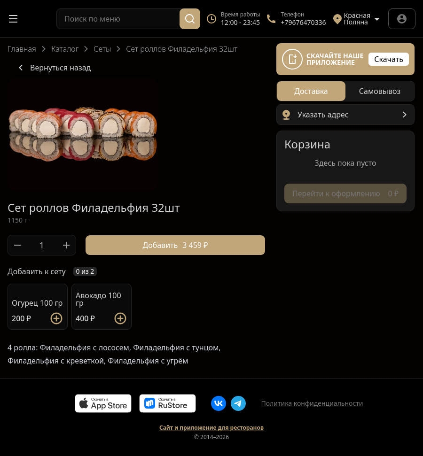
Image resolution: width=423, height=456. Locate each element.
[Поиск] (190, 18)
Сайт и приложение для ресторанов (211, 428)
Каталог (64, 49)
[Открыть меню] (13, 18)
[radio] (311, 91)
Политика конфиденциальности (312, 403)
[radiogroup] (345, 91)
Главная (22, 49)
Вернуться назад (53, 67)
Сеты (102, 49)
